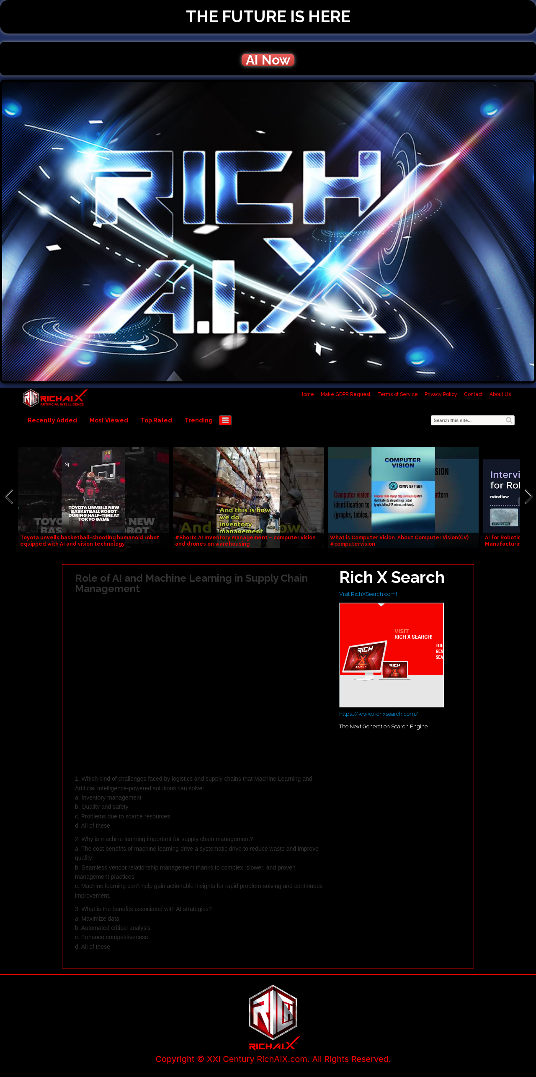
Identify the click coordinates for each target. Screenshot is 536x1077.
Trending (199, 420)
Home (306, 394)
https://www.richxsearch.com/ (378, 714)
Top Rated (156, 420)
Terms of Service (397, 394)
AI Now (268, 60)
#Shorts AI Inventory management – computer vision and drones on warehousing (245, 541)
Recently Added (52, 420)
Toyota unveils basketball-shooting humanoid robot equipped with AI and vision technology (89, 541)
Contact (473, 394)
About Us (500, 394)
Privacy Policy (441, 394)
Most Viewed (109, 420)
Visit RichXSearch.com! (368, 594)
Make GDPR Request (346, 394)
